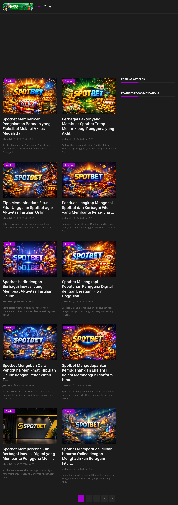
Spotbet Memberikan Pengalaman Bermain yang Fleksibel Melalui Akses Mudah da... (27, 126)
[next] (104, 498)
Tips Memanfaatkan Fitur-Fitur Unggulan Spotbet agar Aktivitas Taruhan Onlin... (28, 207)
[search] (45, 7)
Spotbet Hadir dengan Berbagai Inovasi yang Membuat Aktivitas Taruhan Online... (27, 288)
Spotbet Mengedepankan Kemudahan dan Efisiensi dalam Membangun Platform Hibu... (87, 372)
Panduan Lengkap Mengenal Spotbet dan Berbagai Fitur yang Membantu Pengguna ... (88, 207)
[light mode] (49, 7)
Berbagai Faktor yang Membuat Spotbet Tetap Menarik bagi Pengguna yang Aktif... (88, 126)
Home (38, 6)
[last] (112, 498)
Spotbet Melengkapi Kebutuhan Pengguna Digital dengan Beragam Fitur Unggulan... (87, 288)
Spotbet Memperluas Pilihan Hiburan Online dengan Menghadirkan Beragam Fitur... (87, 456)
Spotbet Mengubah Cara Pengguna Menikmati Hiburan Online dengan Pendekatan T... (29, 372)
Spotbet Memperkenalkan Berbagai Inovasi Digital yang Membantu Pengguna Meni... (29, 454)
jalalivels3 (7, 139)
